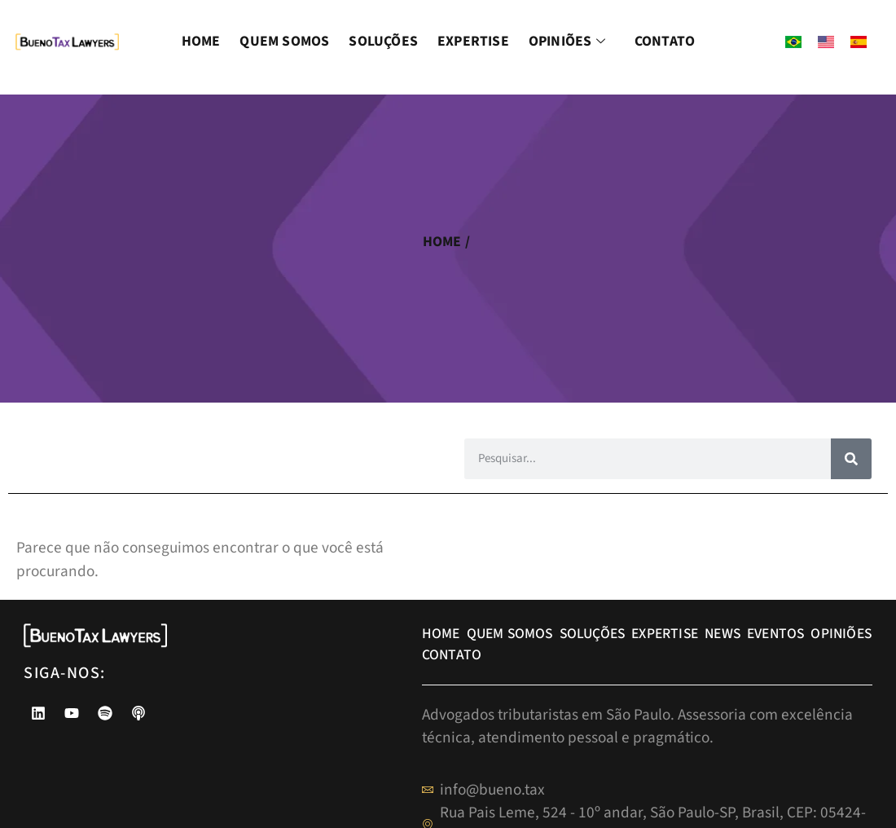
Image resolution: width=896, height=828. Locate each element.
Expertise (473, 41)
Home (201, 41)
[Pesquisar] (851, 458)
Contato (665, 41)
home (442, 241)
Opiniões (569, 41)
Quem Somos (284, 41)
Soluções (383, 41)
